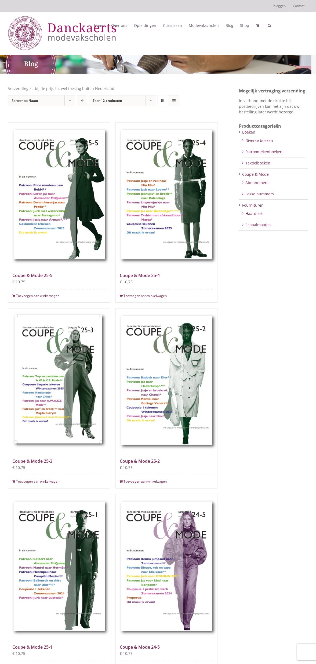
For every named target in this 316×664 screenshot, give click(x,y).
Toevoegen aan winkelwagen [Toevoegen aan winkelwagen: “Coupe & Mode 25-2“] (145, 481)
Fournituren (253, 205)
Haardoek (254, 213)
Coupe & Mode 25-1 (32, 647)
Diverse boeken (259, 140)
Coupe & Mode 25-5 (32, 275)
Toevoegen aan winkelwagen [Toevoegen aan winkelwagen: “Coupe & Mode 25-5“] (37, 295)
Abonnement (257, 182)
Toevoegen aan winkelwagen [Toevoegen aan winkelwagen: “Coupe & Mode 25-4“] (145, 295)
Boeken (248, 132)
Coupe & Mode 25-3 (32, 461)
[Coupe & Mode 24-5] (166, 566)
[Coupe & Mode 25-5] (59, 194)
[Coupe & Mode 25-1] (59, 566)
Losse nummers (259, 193)
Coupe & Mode (255, 174)
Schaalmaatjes (258, 224)
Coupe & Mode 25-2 (140, 461)
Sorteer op (25, 100)
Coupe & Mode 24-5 (140, 647)
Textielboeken (257, 163)
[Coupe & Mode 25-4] (166, 194)
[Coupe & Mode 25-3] (59, 380)
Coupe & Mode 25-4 (140, 275)
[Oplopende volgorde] (82, 100)
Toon (107, 100)
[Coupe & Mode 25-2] (166, 380)
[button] (269, 25)
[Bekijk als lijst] (173, 100)
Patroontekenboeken (263, 151)
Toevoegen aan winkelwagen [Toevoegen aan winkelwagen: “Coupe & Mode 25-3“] (37, 481)
